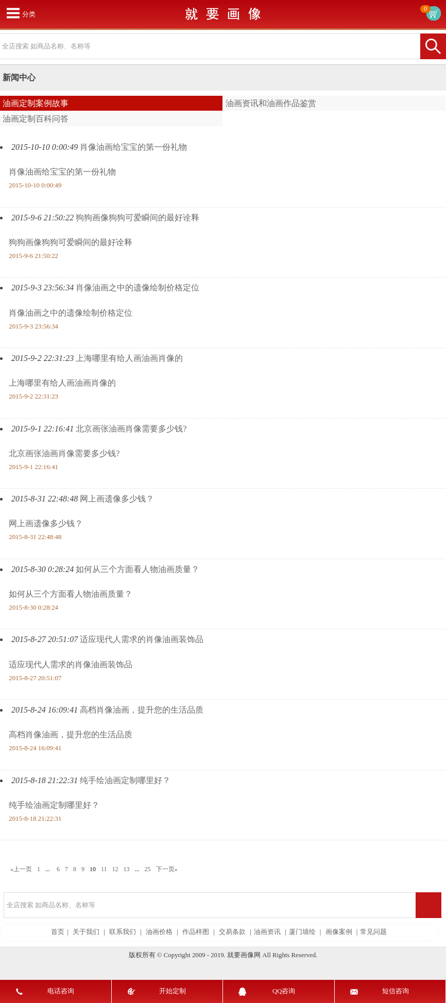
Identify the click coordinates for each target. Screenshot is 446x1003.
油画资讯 (267, 932)
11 (104, 869)
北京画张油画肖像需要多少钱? (131, 428)
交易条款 (232, 932)
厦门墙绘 (302, 932)
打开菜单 (13, 13)
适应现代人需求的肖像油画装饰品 (141, 639)
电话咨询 (60, 991)
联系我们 (122, 932)
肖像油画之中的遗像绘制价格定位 (137, 287)
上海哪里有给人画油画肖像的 (129, 358)
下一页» (167, 869)
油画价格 (159, 932)
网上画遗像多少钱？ (117, 498)
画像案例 (338, 932)
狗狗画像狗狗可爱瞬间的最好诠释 (137, 217)
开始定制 (172, 991)
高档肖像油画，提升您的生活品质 (141, 709)
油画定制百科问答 (35, 118)
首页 (57, 932)
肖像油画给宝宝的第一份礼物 (133, 147)
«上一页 (21, 869)
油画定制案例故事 (35, 103)
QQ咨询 (283, 991)
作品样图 (195, 932)
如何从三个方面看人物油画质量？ (137, 569)
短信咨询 (395, 991)
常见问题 (373, 932)
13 (127, 869)
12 (115, 869)
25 (148, 869)
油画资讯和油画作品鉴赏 (271, 103)
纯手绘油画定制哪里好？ (125, 780)
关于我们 (86, 932)
